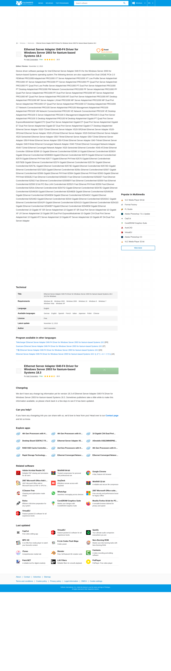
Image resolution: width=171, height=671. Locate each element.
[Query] (101, 3)
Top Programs (62, 3)
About (18, 577)
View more (138, 248)
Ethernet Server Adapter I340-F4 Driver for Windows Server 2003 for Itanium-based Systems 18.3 (51, 52)
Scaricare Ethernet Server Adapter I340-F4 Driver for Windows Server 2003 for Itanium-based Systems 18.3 (59, 346)
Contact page (112, 415)
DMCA (84, 581)
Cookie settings (96, 581)
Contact (27, 577)
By (31, 59)
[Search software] (124, 3)
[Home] (17, 43)
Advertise (37, 577)
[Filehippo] (24, 3)
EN (151, 3)
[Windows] (23, 43)
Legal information (71, 581)
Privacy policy (55, 581)
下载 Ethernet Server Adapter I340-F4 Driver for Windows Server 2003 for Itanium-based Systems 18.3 (57, 350)
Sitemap (47, 577)
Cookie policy (41, 581)
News (40, 3)
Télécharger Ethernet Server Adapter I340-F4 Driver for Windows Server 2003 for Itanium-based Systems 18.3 (60, 342)
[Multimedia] (31, 43)
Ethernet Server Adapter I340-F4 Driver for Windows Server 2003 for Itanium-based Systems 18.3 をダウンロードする (63, 354)
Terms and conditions (24, 581)
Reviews (49, 3)
